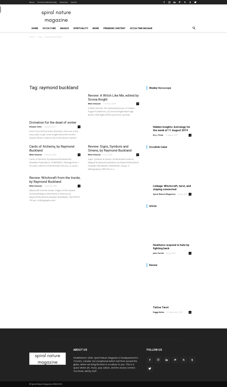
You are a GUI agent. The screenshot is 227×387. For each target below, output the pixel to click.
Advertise (64, 2)
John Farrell (158, 253)
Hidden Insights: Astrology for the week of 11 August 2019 (171, 128)
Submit (74, 2)
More (96, 28)
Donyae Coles (35, 126)
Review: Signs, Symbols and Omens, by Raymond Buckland (110, 148)
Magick (64, 28)
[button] (194, 28)
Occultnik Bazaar (141, 28)
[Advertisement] (113, 62)
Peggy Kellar (158, 312)
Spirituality (80, 28)
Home (35, 28)
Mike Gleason (94, 103)
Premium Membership (47, 2)
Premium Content (114, 28)
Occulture (49, 28)
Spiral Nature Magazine (164, 194)
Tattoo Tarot (161, 307)
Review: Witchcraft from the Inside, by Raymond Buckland (54, 180)
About (31, 2)
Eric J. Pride (158, 135)
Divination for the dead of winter (52, 122)
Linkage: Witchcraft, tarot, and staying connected (172, 187)
